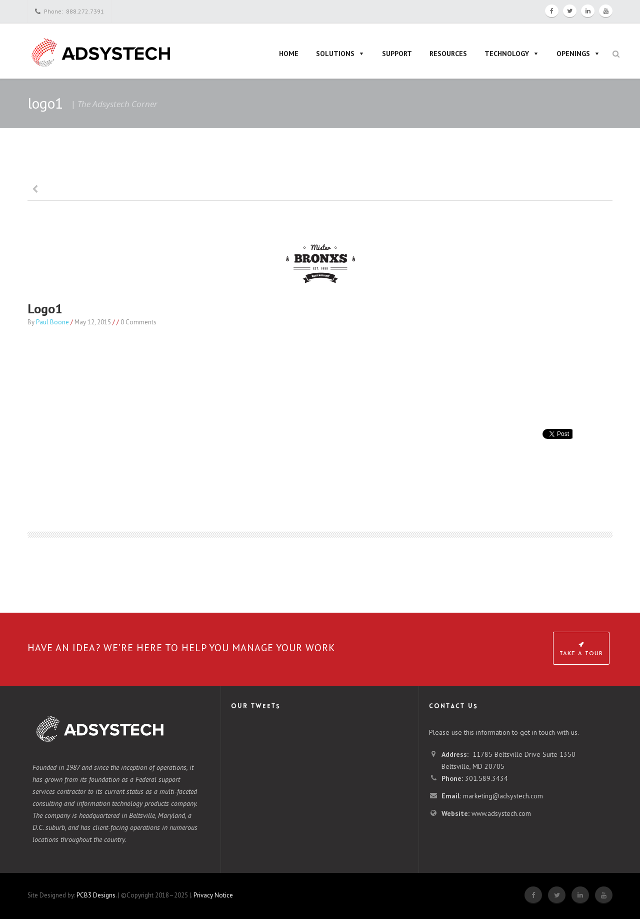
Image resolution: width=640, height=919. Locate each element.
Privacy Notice (213, 895)
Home (288, 53)
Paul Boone (52, 322)
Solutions (335, 53)
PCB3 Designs (96, 895)
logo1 (45, 308)
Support (397, 53)
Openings (573, 53)
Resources (448, 53)
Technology (506, 53)
